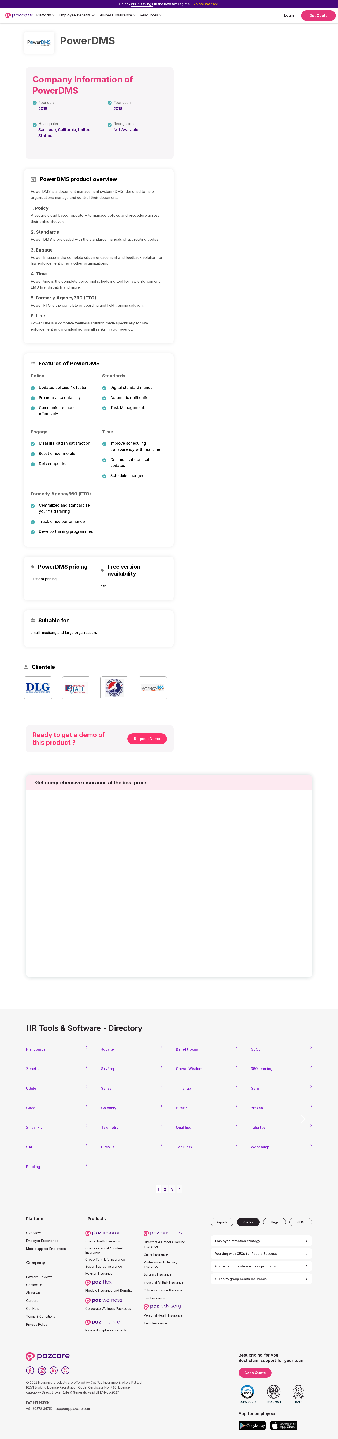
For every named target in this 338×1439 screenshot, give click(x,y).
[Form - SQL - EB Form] (169, 885)
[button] (45, 15)
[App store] (283, 1425)
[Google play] (252, 1425)
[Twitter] (65, 1370)
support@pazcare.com (73, 1409)
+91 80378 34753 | (40, 1409)
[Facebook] (30, 1370)
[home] (19, 15)
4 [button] (179, 1189)
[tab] (222, 1222)
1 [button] (158, 1189)
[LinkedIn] (54, 1370)
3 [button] (172, 1189)
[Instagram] (42, 1370)
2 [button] (165, 1189)
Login (289, 15)
